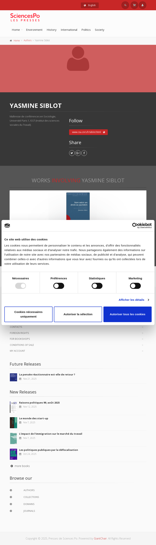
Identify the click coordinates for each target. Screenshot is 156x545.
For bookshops (20, 338)
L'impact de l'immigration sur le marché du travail (50, 433)
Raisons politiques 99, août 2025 (39, 402)
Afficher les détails (131, 299)
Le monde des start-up (33, 418)
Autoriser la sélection (78, 314)
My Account (17, 350)
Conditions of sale (22, 345)
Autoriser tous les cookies (127, 314)
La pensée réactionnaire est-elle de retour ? (47, 374)
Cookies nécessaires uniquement (28, 314)
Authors (28, 40)
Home (16, 30)
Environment (34, 30)
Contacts (16, 327)
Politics (86, 30)
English (90, 5)
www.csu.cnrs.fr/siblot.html (88, 132)
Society (99, 30)
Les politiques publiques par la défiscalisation (48, 450)
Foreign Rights (19, 333)
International (69, 30)
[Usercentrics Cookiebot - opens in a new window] (135, 225)
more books (20, 466)
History (52, 30)
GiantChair (100, 538)
